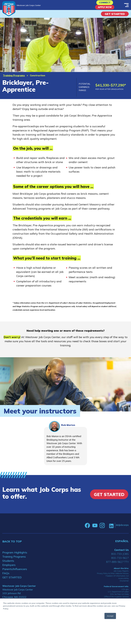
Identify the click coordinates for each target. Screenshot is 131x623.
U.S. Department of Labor (118, 594)
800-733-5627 (120, 560)
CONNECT (105, 3)
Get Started (115, 16)
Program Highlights (14, 555)
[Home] (8, 8)
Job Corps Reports (121, 574)
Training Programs (14, 78)
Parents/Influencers (14, 572)
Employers (8, 567)
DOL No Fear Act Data (119, 597)
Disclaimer (124, 583)
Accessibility (123, 581)
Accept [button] (110, 616)
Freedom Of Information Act (117, 579)
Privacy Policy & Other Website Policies (113, 576)
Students (8, 563)
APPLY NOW (104, 9)
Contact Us (121, 552)
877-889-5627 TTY (117, 564)
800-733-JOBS (120, 556)
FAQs (5, 576)
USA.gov (125, 592)
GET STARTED (12, 580)
